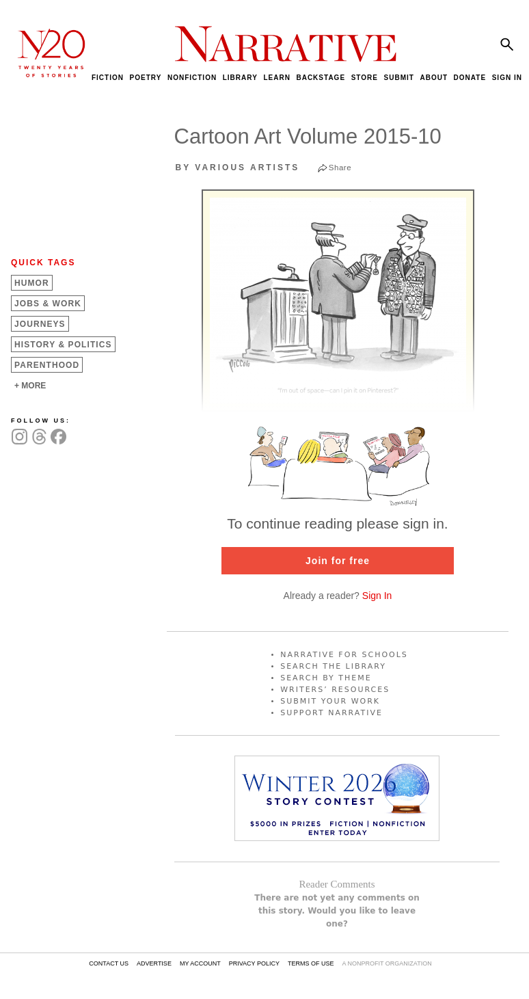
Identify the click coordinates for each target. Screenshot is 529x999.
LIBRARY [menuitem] (240, 77)
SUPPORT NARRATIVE (331, 712)
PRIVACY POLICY (254, 963)
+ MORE (30, 385)
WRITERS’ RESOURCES (335, 689)
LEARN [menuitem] (276, 77)
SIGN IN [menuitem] (507, 77)
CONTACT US (108, 963)
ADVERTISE (154, 963)
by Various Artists (238, 167)
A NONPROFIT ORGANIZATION (386, 963)
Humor (31, 283)
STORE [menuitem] (364, 77)
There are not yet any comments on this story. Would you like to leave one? (337, 911)
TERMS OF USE (311, 963)
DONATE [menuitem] (470, 77)
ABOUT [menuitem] (434, 77)
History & (63, 344)
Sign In (377, 595)
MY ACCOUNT (200, 963)
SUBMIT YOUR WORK (330, 701)
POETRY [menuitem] (146, 77)
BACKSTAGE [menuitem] (320, 77)
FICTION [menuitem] (108, 77)
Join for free (338, 560)
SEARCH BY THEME (326, 678)
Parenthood (46, 365)
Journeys (40, 324)
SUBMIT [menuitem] (399, 77)
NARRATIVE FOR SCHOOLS (344, 654)
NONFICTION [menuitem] (192, 77)
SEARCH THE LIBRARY (333, 666)
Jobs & (47, 303)
